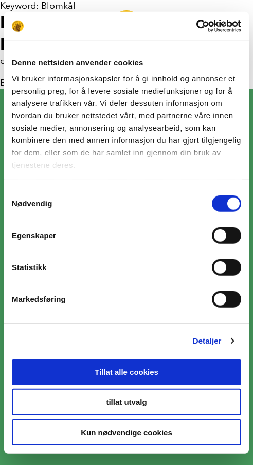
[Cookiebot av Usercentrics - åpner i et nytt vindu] (196, 26)
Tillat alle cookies (126, 371)
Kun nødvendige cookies (126, 431)
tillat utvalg (126, 402)
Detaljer (207, 340)
